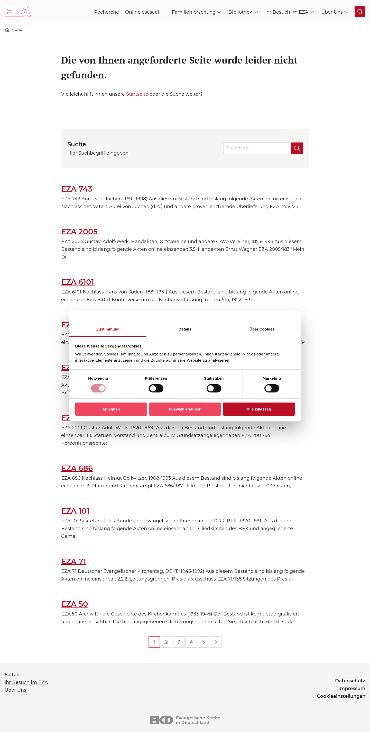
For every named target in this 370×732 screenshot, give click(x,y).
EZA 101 (75, 510)
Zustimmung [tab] (108, 329)
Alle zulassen (259, 409)
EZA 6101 (77, 282)
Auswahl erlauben (185, 409)
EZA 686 (77, 468)
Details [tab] (185, 329)
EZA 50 (74, 604)
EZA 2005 (79, 231)
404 (18, 30)
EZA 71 (73, 561)
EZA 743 (76, 188)
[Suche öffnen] (360, 11)
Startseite (137, 94)
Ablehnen (111, 409)
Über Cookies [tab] (262, 329)
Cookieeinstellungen (341, 696)
